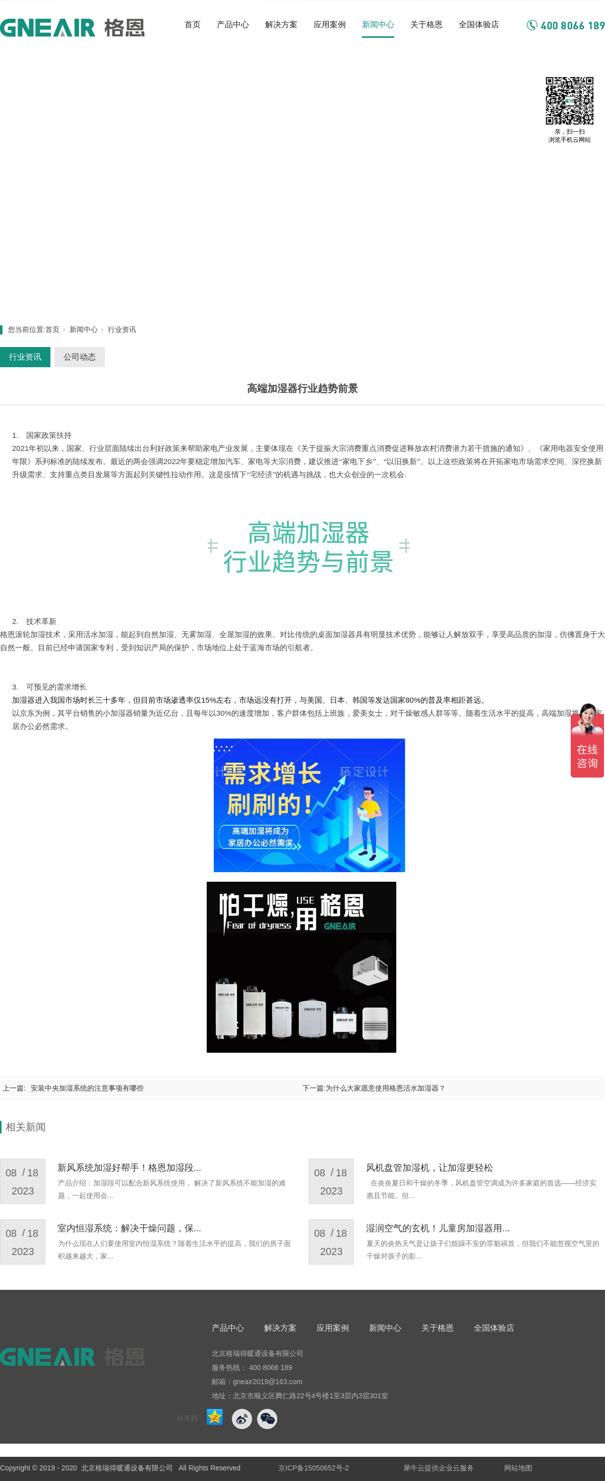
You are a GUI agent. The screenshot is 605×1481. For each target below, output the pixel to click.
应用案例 (330, 24)
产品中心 (233, 24)
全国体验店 (479, 24)
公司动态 (80, 357)
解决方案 (281, 24)
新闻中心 (378, 24)
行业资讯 (122, 329)
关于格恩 (426, 24)
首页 (193, 24)
